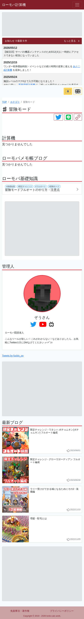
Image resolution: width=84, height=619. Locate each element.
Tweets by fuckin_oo (13, 355)
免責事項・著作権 (19, 611)
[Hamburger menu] (77, 4)
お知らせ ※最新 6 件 (16, 40)
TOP (4, 102)
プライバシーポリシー (62, 611)
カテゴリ (15, 102)
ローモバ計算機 (14, 5)
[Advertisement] (42, 24)
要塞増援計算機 (26, 84)
